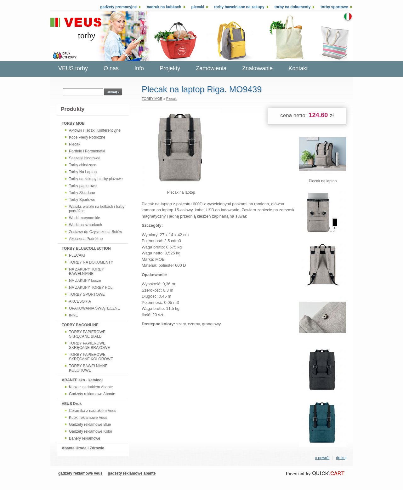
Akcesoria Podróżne (86, 238)
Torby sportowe (334, 7)
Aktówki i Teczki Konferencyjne (95, 130)
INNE (73, 315)
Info (139, 68)
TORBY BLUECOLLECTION (86, 248)
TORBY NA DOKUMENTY (91, 262)
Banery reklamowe (84, 438)
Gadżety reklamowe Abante (92, 394)
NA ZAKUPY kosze (85, 280)
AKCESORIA (80, 301)
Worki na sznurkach (85, 225)
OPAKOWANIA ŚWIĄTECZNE (94, 308)
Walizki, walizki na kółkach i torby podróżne (96, 208)
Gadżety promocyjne (118, 7)
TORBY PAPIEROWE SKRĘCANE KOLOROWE (91, 356)
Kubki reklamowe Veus (88, 417)
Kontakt (298, 68)
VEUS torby (73, 68)
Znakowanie (257, 68)
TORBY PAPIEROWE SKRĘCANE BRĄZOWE (89, 345)
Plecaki (197, 7)
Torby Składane (82, 193)
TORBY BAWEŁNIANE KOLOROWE (88, 368)
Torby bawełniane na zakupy (239, 7)
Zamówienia (211, 68)
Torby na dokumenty (293, 7)
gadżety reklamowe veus (80, 473)
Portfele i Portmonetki (87, 151)
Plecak (74, 144)
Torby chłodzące (82, 165)
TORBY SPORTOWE (87, 294)
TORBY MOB (73, 123)
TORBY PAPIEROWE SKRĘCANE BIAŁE (87, 334)
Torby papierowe (83, 186)
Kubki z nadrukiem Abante (91, 387)
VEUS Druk (72, 404)
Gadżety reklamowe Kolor (90, 431)
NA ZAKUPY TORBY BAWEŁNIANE (86, 271)
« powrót (322, 458)
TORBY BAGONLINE (80, 325)
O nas (111, 68)
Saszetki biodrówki (84, 158)
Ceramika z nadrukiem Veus (92, 410)
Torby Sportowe (82, 199)
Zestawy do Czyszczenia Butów (95, 232)
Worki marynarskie (84, 218)
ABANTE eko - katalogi (82, 380)
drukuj (341, 458)
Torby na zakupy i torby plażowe (96, 179)
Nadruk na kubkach (164, 7)
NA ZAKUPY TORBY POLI (91, 287)
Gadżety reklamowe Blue (90, 424)
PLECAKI (77, 255)
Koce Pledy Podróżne (87, 137)
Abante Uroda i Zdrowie (83, 448)
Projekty (170, 68)
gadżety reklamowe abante (132, 473)
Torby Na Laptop (83, 172)
